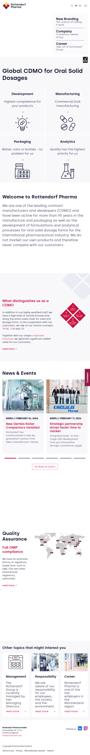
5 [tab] (66, 458)
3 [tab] (38, 458)
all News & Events (45, 466)
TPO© (5, 328)
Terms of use (8, 751)
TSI (22, 328)
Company (64, 31)
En (76, 6)
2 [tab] (24, 458)
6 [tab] (79, 458)
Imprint (50, 751)
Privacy (19, 751)
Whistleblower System (34, 751)
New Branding (67, 19)
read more (8, 348)
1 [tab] (10, 458)
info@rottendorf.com (12, 735)
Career (62, 43)
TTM (12, 328)
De (80, 6)
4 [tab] (52, 458)
